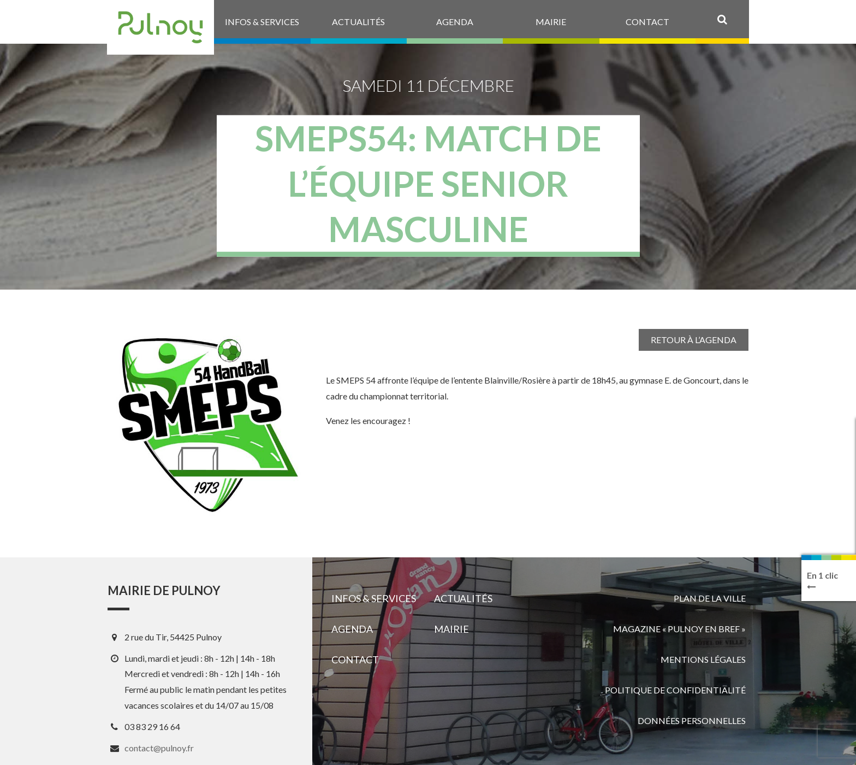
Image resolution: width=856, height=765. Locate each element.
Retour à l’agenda (693, 339)
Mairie (451, 629)
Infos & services (373, 598)
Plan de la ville (710, 598)
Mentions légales (703, 659)
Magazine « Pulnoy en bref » (679, 628)
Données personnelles (692, 720)
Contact (355, 660)
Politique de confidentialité (675, 690)
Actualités (463, 598)
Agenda (352, 629)
